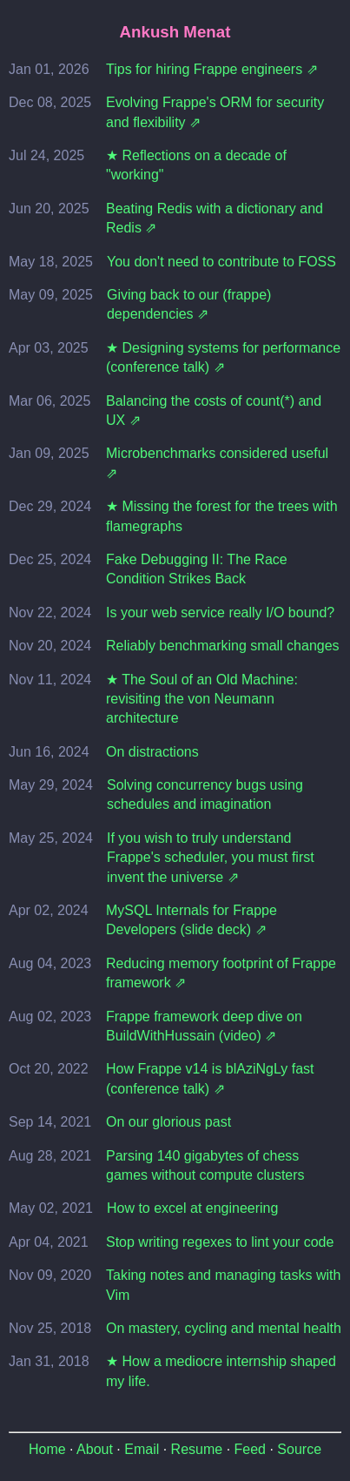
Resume (197, 1449)
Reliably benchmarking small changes (223, 645)
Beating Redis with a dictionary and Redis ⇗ (214, 218)
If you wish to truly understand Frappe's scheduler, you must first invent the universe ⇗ (210, 858)
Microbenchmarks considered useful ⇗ (217, 463)
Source (299, 1449)
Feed (250, 1449)
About (94, 1449)
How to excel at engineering (192, 1208)
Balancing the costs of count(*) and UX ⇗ (213, 410)
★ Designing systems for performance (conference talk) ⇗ (223, 357)
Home (47, 1449)
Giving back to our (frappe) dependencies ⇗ (189, 304)
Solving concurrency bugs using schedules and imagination (205, 794)
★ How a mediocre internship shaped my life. (221, 1371)
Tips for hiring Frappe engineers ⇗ (212, 69)
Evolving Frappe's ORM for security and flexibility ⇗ (215, 112)
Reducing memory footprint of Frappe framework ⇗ (221, 973)
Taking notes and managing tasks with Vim (223, 1285)
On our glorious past (168, 1121)
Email (141, 1449)
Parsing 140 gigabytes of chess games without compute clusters (205, 1165)
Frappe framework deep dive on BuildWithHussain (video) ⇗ (204, 1026)
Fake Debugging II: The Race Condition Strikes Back (196, 569)
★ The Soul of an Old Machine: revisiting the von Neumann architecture (202, 699)
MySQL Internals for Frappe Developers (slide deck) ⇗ (191, 920)
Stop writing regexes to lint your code (219, 1242)
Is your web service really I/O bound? (220, 612)
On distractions (152, 751)
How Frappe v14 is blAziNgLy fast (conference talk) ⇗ (210, 1078)
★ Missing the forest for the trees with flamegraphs (222, 516)
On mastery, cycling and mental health (223, 1328)
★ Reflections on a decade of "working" (196, 165)
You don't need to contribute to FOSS (221, 261)
